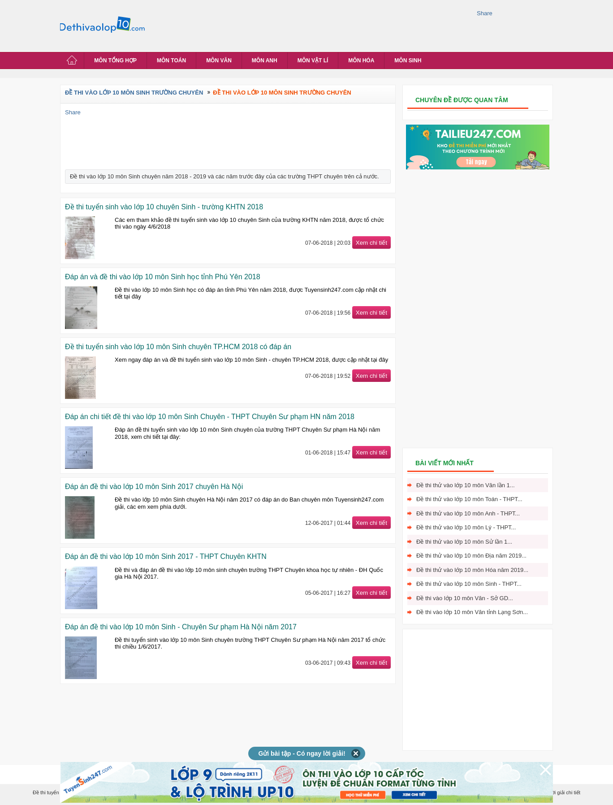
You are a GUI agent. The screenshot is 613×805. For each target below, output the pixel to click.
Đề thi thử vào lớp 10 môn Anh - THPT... (468, 513)
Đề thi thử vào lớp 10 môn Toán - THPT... (469, 499)
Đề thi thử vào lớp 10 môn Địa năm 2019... (471, 555)
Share (484, 13)
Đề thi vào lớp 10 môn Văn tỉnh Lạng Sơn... (472, 612)
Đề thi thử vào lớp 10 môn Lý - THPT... (466, 527)
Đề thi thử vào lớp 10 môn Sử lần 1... (464, 541)
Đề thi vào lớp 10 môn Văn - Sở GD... (464, 598)
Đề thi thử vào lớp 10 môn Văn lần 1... (465, 485)
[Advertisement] (313, 24)
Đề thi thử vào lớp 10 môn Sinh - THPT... (469, 583)
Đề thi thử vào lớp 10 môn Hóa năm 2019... (472, 570)
